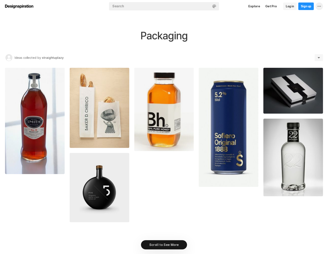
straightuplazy (53, 58)
